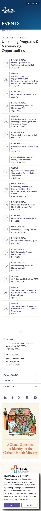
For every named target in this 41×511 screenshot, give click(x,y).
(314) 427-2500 (12, 364)
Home (4, 31)
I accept (11, 505)
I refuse (29, 505)
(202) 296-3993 (12, 349)
